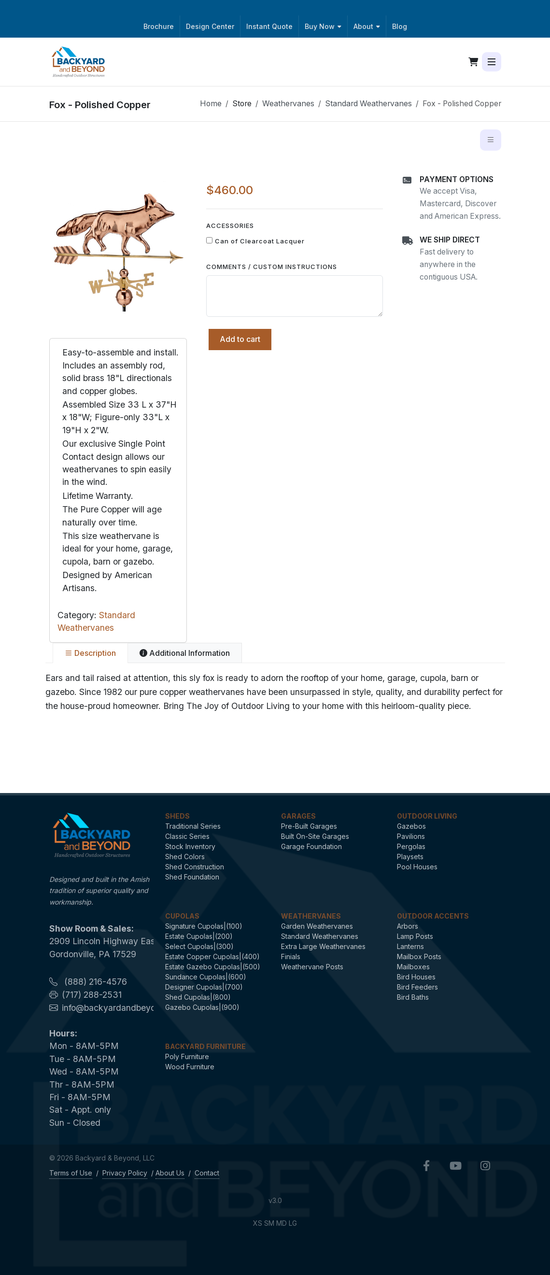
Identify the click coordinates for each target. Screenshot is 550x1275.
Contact (207, 1173)
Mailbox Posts (419, 956)
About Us (169, 1173)
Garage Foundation (311, 846)
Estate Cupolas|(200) (199, 936)
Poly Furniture (187, 1056)
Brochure (158, 26)
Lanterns (410, 946)
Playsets (410, 856)
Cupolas (182, 916)
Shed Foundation (192, 877)
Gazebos (411, 826)
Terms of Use (70, 1173)
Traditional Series (193, 826)
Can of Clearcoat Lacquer (260, 241)
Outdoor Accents (433, 916)
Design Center (210, 26)
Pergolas (411, 846)
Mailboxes (413, 967)
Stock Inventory (190, 846)
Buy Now (323, 26)
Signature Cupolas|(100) (203, 926)
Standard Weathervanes (368, 103)
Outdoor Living (427, 816)
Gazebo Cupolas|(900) (202, 1007)
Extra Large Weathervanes (323, 946)
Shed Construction (194, 867)
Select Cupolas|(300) (199, 946)
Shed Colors (185, 856)
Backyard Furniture (205, 1046)
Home (211, 103)
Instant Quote (269, 26)
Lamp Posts (415, 936)
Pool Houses (417, 867)
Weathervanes (288, 103)
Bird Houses (416, 977)
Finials (290, 956)
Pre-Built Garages (309, 826)
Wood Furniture (189, 1066)
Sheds (177, 816)
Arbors (407, 926)
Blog (399, 26)
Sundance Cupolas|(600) (205, 977)
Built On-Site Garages (315, 836)
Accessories (230, 225)
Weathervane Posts (312, 967)
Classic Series (187, 836)
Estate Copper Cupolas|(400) (212, 956)
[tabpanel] (275, 692)
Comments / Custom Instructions (271, 266)
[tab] (90, 653)
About (366, 26)
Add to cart (240, 339)
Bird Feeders (417, 987)
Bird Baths (413, 997)
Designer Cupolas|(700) (204, 987)
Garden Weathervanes (317, 926)
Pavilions (411, 836)
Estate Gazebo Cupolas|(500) (212, 967)
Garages (298, 816)
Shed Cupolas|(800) (198, 997)
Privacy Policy (124, 1173)
